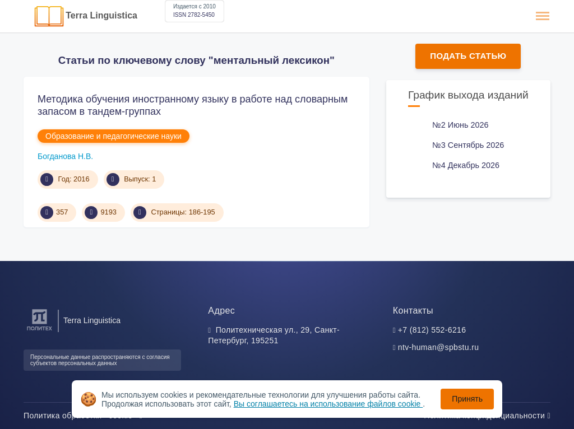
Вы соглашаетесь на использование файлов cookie (328, 403)
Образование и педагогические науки (113, 136)
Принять (467, 398)
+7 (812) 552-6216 (432, 329)
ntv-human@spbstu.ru (438, 347)
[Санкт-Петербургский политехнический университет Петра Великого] (39, 330)
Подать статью (468, 55)
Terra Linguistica (101, 15)
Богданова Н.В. (65, 156)
